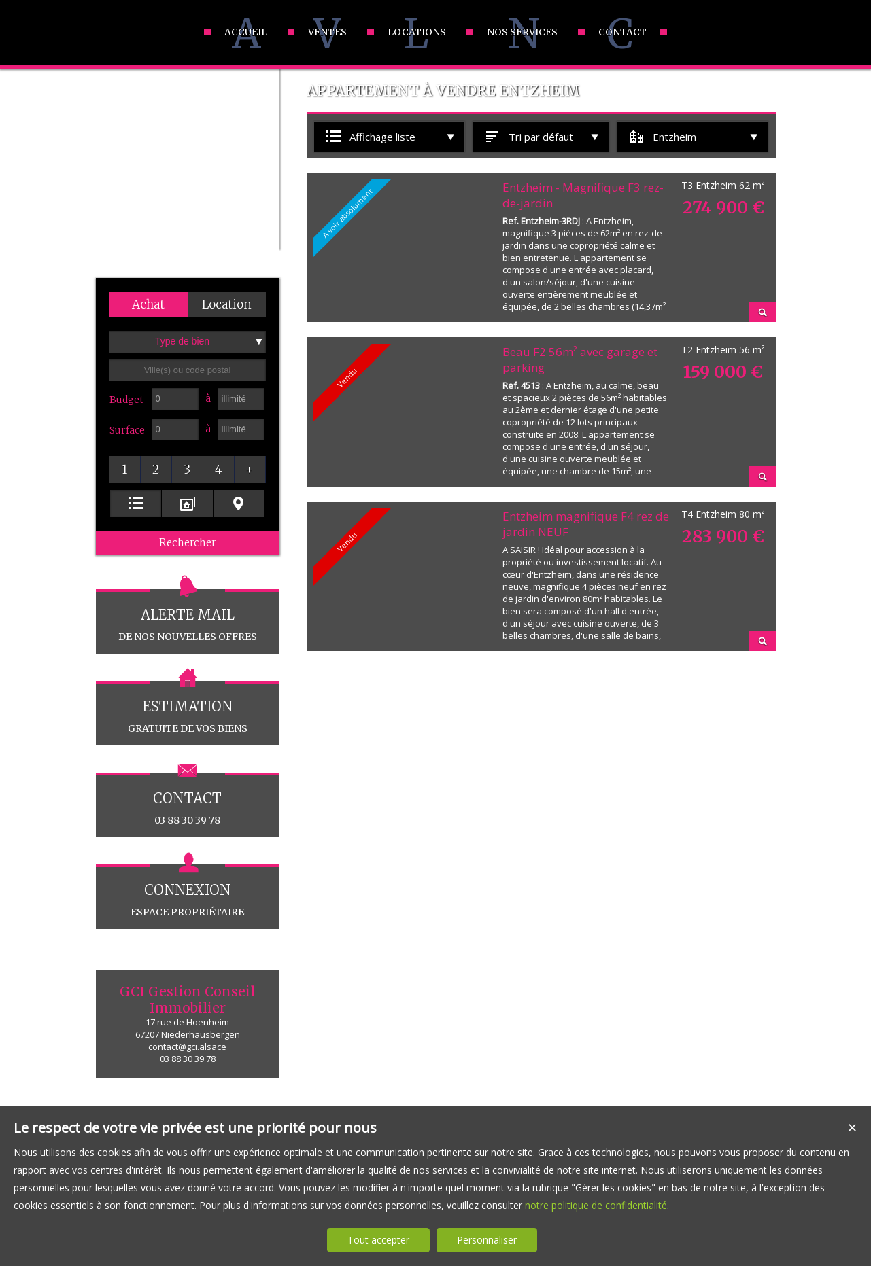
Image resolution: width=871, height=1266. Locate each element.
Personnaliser (487, 1239)
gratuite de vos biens (187, 708)
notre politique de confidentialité (596, 1205)
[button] (148, 304)
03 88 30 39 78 (187, 799)
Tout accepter (378, 1239)
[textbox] (187, 370)
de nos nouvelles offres (187, 616)
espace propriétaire (187, 891)
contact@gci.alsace (187, 1046)
